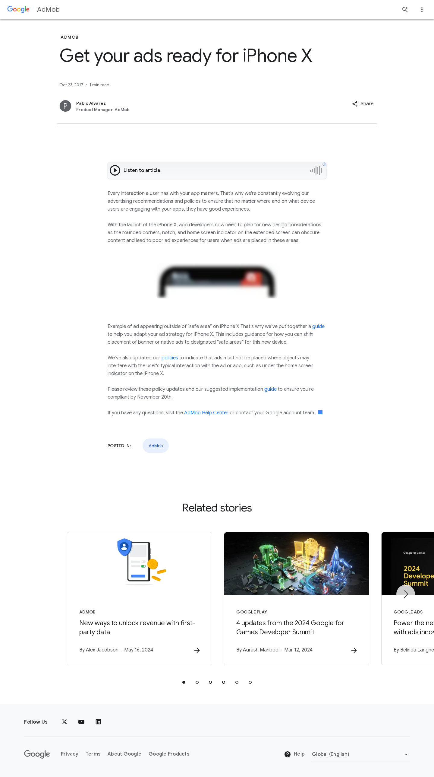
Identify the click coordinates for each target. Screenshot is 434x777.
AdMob (48, 9)
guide (318, 326)
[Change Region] (361, 754)
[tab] (183, 682)
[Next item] (405, 594)
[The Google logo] (37, 754)
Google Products (169, 754)
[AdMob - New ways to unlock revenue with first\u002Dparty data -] (138, 598)
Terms (93, 754)
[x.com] (64, 722)
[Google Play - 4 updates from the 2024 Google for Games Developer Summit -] (296, 598)
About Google (124, 754)
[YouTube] (81, 722)
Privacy (69, 754)
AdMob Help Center (206, 413)
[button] (363, 103)
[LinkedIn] (98, 722)
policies (170, 358)
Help (294, 754)
